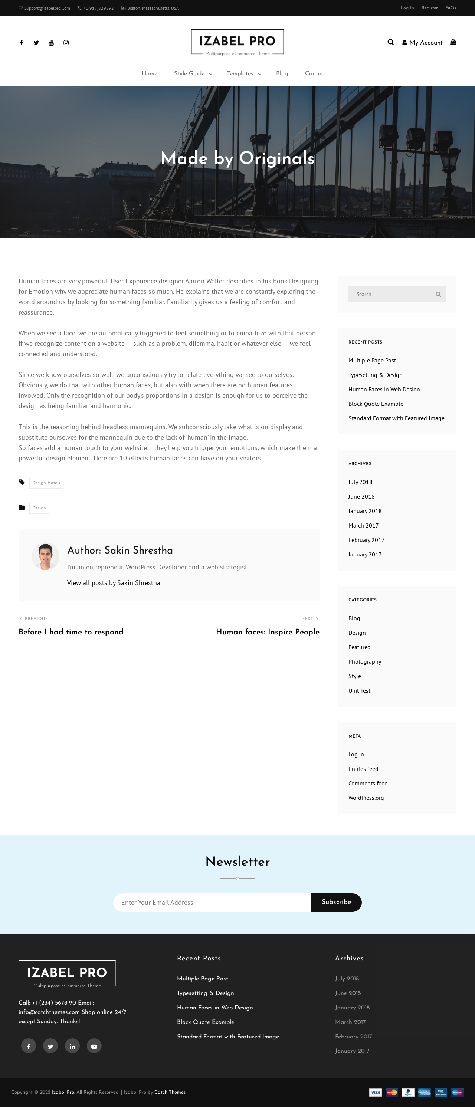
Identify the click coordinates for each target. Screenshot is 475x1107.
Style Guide (194, 74)
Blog (282, 74)
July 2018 (360, 482)
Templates (245, 74)
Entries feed (363, 768)
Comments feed (368, 783)
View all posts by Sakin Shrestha (113, 582)
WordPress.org (366, 797)
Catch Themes (170, 1092)
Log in (407, 8)
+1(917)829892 (96, 8)
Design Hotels (46, 483)
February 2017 (366, 539)
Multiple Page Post (372, 360)
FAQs (450, 8)
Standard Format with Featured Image (396, 418)
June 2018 (361, 496)
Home (149, 74)
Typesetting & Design (375, 374)
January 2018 (365, 511)
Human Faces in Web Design (384, 389)
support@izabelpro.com (44, 8)
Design (225, 243)
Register (430, 8)
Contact (315, 74)
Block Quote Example (375, 403)
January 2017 (365, 554)
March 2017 (363, 525)
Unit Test (359, 690)
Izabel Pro (63, 1092)
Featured (359, 647)
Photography (364, 661)
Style (354, 676)
